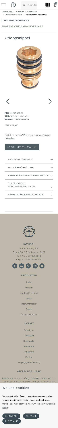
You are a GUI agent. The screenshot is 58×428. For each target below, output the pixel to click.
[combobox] (32, 5)
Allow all (11, 416)
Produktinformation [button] (30, 159)
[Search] (24, 5)
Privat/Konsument (16, 20)
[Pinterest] (28, 265)
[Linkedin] (21, 265)
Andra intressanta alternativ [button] (30, 194)
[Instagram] (35, 265)
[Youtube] (42, 265)
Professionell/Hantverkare (22, 26)
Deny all (31, 416)
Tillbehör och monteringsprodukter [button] (30, 185)
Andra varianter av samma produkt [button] (30, 175)
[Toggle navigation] (3, 4)
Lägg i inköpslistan (22, 147)
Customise (11, 421)
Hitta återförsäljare (30, 167)
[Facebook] (14, 265)
